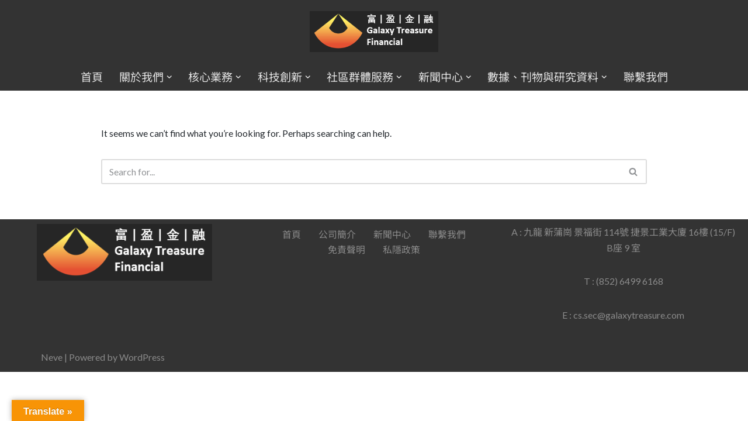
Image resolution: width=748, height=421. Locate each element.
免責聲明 (346, 299)
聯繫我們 (646, 77)
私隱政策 (401, 299)
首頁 (91, 77)
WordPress (142, 406)
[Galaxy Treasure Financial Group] (374, 32)
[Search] (361, 172)
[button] (169, 77)
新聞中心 (392, 283)
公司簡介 (337, 283)
